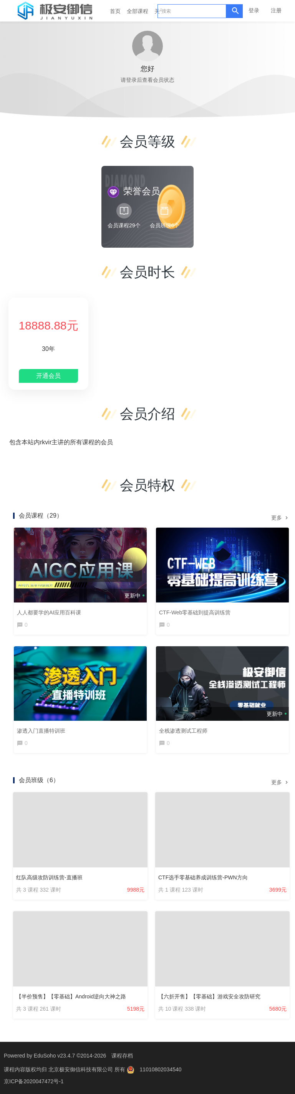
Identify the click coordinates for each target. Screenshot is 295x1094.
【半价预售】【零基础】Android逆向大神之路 (71, 996)
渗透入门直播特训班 (41, 731)
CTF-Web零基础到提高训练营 (194, 612)
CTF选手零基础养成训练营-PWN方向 (203, 877)
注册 (276, 10)
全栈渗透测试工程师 (183, 731)
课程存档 (122, 1056)
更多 (280, 517)
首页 (115, 11)
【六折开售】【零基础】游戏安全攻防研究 (209, 996)
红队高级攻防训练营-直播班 (49, 877)
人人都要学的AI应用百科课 (49, 612)
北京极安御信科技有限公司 (81, 1069)
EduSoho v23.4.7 (54, 1056)
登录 (254, 10)
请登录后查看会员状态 (147, 80)
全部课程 (137, 11)
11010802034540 (161, 1069)
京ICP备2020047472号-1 (34, 1080)
